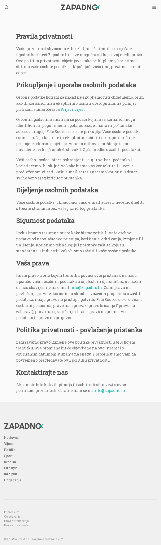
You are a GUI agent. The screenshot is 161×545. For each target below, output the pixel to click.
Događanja (12, 480)
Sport (8, 456)
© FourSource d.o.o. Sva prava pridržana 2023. (34, 539)
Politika (10, 450)
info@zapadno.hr (86, 287)
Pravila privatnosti (16, 525)
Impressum (11, 512)
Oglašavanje (12, 516)
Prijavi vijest (73, 109)
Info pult (10, 474)
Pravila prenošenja (16, 521)
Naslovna (11, 438)
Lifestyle (11, 468)
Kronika (10, 462)
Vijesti (9, 444)
